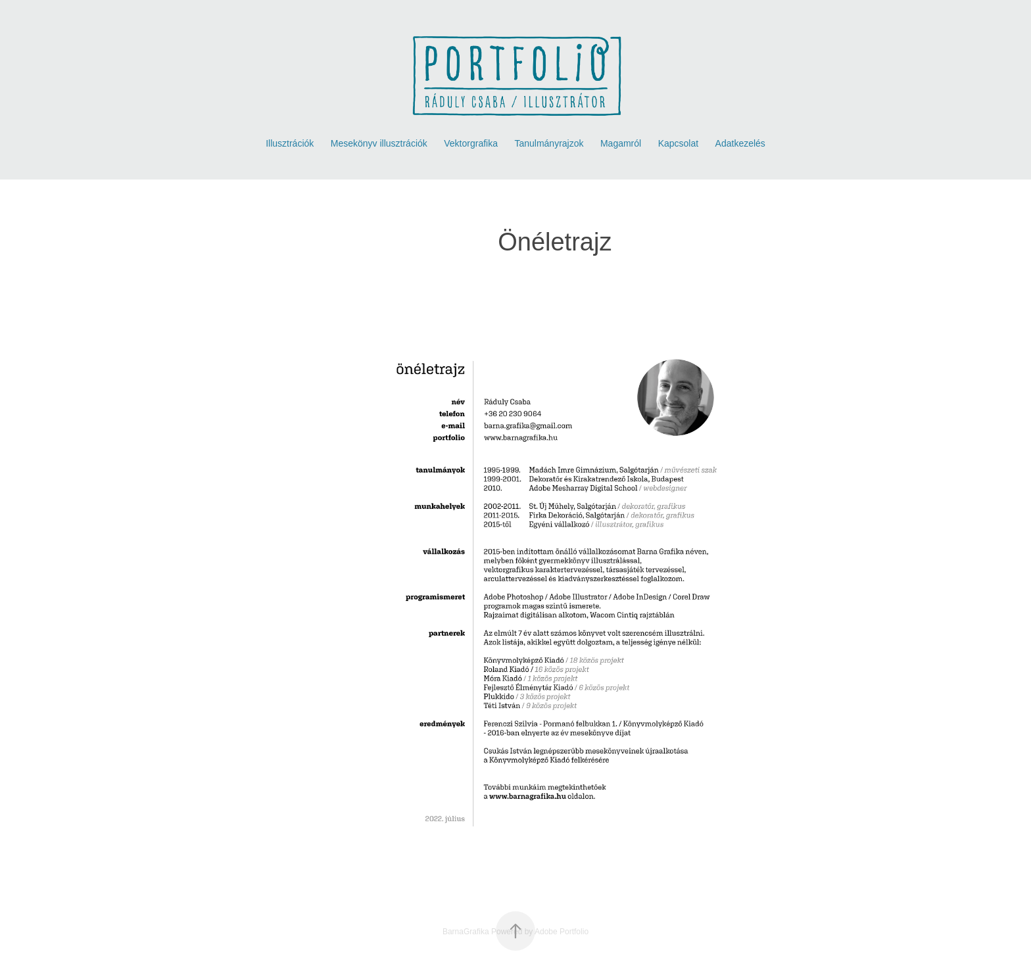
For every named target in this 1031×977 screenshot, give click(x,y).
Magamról (620, 143)
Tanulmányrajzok (548, 143)
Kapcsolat (678, 143)
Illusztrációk (290, 143)
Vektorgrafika (471, 143)
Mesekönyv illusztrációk (379, 143)
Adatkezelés (740, 143)
